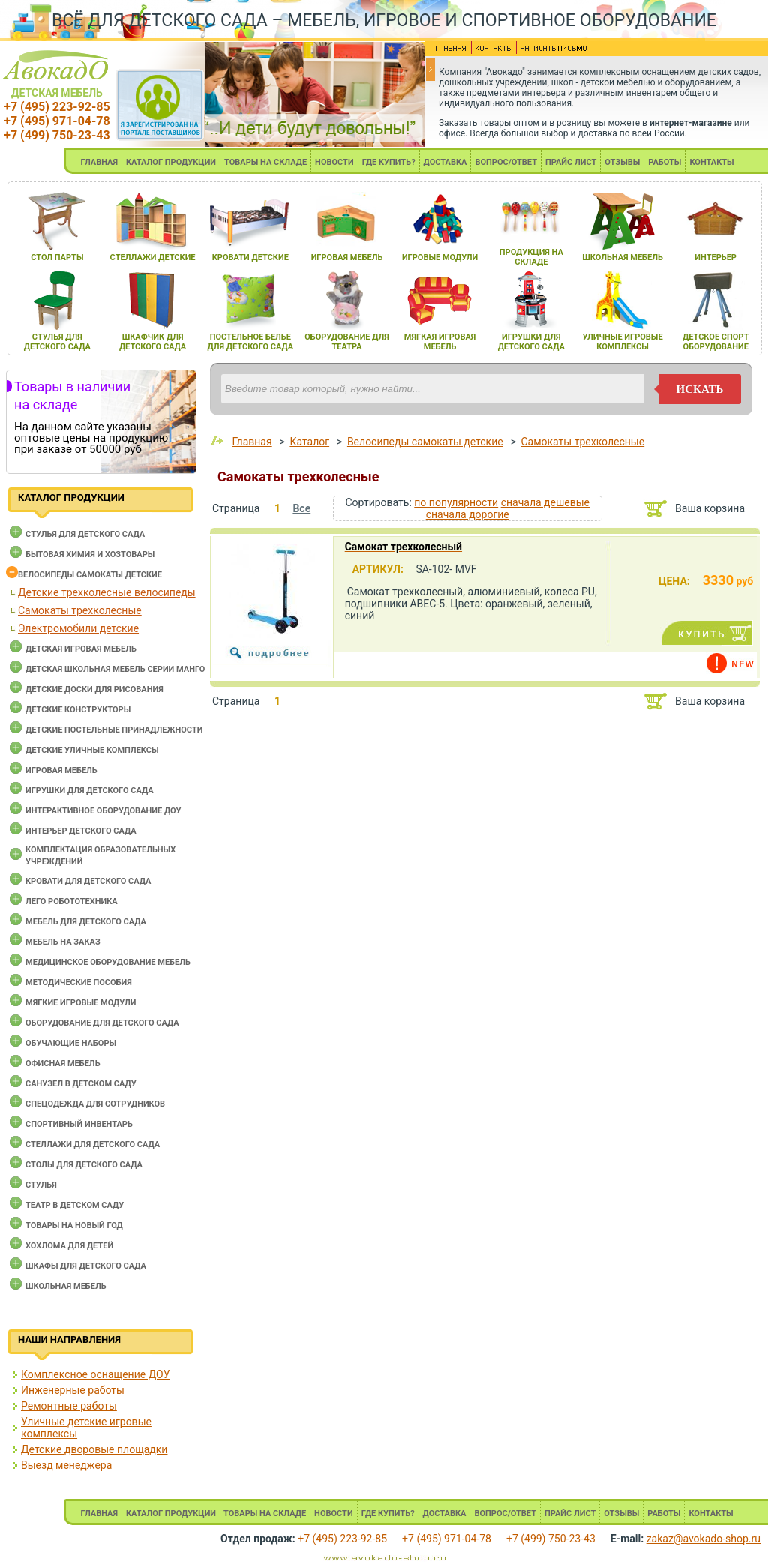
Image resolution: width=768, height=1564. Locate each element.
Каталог (309, 442)
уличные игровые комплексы (622, 342)
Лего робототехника (72, 901)
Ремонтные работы (69, 1406)
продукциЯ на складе (531, 257)
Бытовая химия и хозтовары (90, 554)
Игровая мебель (62, 770)
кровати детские (250, 257)
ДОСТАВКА (445, 162)
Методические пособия (79, 982)
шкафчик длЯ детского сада (152, 342)
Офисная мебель (63, 1063)
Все (301, 508)
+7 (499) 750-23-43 (57, 135)
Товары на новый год (74, 1225)
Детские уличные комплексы (92, 750)
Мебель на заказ (63, 942)
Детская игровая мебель (81, 649)
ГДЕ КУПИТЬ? (389, 162)
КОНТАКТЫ (711, 162)
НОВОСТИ (334, 162)
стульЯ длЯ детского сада (57, 342)
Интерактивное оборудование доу (104, 811)
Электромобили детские (78, 628)
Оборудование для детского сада (102, 1023)
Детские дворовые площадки (94, 1449)
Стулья (41, 1185)
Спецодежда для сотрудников (95, 1104)
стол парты (57, 257)
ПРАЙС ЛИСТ (570, 162)
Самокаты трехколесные (80, 610)
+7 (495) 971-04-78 (57, 121)
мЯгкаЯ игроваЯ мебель (440, 342)
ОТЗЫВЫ (622, 162)
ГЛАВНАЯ (99, 162)
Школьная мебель (66, 1286)
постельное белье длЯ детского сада (250, 342)
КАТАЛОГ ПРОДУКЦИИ (171, 162)
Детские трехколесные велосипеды (107, 592)
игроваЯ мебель (347, 257)
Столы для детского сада (84, 1165)
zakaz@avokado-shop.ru (703, 1539)
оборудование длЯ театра (346, 342)
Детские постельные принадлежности (114, 730)
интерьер (715, 257)
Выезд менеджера (66, 1465)
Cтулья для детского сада (85, 534)
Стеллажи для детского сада (93, 1144)
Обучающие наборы (71, 1043)
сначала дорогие (467, 514)
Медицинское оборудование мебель (108, 962)
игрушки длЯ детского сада (531, 342)
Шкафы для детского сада (86, 1266)
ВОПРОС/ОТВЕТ (506, 162)
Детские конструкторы (78, 710)
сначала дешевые (545, 502)
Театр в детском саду (75, 1205)
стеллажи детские (153, 257)
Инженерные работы (72, 1390)
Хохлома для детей (69, 1246)
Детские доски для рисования (95, 689)
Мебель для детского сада (86, 922)
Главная (252, 442)
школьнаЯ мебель (622, 257)
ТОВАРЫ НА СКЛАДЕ (265, 162)
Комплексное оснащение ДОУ (95, 1374)
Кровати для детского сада (88, 881)
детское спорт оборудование (715, 342)
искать (700, 389)
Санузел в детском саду (81, 1084)
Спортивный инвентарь (79, 1124)
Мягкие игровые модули (81, 1003)
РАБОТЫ (664, 162)
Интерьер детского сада (81, 831)
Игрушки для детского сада (90, 790)
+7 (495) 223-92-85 (57, 107)
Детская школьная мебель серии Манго (115, 669)
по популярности (456, 502)
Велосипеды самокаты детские (90, 575)
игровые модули (440, 257)
